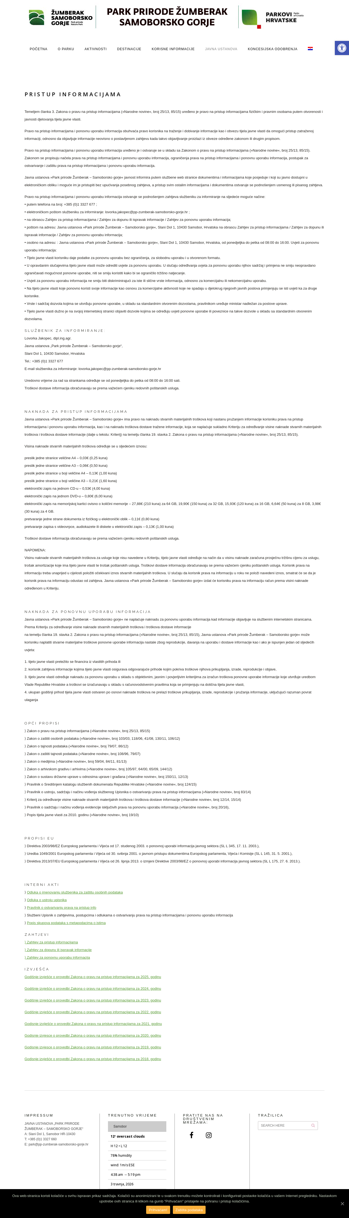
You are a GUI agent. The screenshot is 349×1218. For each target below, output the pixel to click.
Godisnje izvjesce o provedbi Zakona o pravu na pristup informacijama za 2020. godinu (93, 1035)
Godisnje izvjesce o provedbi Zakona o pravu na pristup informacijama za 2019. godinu (93, 1047)
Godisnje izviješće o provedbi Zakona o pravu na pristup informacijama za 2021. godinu (93, 1024)
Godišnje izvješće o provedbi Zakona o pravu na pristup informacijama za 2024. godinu (93, 989)
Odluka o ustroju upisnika (47, 900)
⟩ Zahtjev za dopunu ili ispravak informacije (58, 950)
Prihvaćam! (158, 1210)
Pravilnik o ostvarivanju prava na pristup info (61, 908)
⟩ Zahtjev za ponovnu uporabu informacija (57, 957)
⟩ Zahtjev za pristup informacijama (51, 942)
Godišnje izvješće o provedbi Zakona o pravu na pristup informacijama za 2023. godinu (93, 1000)
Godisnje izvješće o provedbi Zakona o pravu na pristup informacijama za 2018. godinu (93, 1059)
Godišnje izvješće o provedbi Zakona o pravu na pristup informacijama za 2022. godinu (93, 1012)
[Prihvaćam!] (342, 1203)
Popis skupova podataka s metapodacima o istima (66, 923)
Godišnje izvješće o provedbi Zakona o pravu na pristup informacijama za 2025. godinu (93, 977)
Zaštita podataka (189, 1210)
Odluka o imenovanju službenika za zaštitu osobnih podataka (75, 892)
